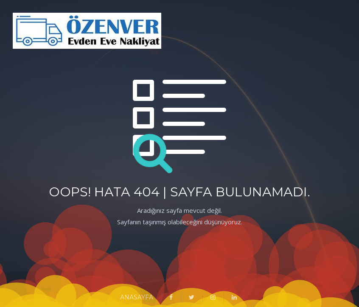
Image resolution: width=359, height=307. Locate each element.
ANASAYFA (136, 297)
